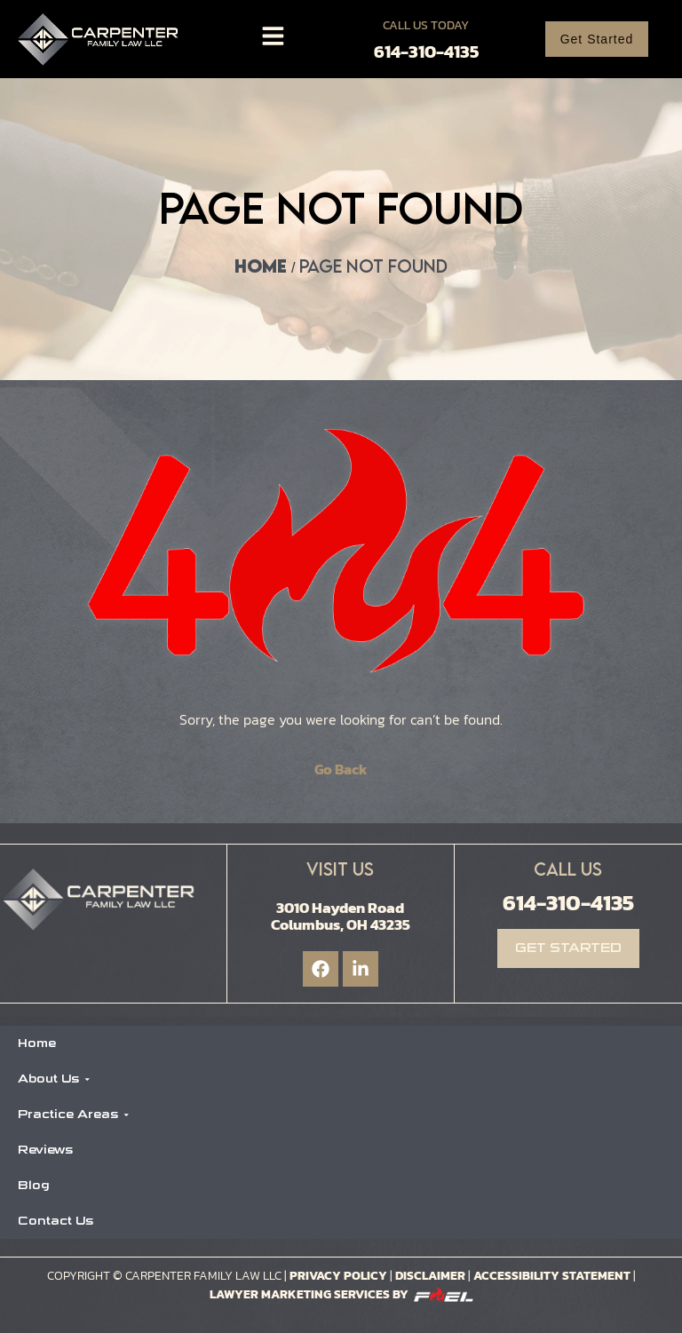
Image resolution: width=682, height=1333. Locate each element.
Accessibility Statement (553, 1275)
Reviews (45, 1149)
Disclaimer (430, 1275)
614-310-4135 (426, 51)
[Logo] (102, 39)
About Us (54, 1078)
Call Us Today (426, 25)
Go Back (341, 769)
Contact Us (55, 1220)
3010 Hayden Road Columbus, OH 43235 (340, 916)
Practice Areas (74, 1114)
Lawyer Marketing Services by (341, 1294)
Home (260, 266)
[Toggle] (273, 36)
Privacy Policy (338, 1275)
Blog (34, 1185)
